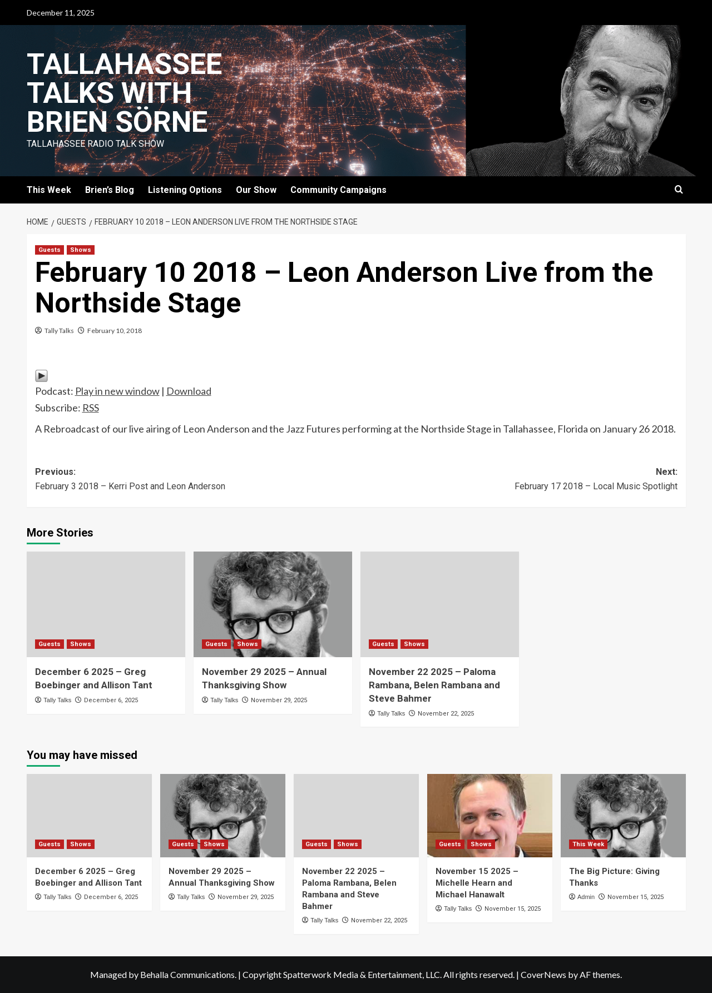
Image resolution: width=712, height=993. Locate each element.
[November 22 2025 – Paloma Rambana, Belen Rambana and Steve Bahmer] (439, 604)
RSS (90, 407)
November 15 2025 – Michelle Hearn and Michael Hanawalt (477, 883)
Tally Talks (59, 330)
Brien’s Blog (109, 190)
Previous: (196, 479)
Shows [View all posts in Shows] (80, 250)
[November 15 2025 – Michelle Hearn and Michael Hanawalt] (489, 815)
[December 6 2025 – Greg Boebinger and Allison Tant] (106, 604)
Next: (517, 479)
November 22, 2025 (446, 713)
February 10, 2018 (114, 330)
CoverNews (543, 974)
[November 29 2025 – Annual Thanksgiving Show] (273, 604)
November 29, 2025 (279, 700)
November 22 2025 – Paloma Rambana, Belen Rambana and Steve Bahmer (434, 685)
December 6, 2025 (111, 700)
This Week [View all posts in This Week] (588, 844)
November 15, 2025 (512, 908)
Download (188, 391)
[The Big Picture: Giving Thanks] (623, 815)
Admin (586, 896)
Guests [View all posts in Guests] (49, 250)
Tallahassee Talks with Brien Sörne (124, 93)
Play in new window (117, 391)
